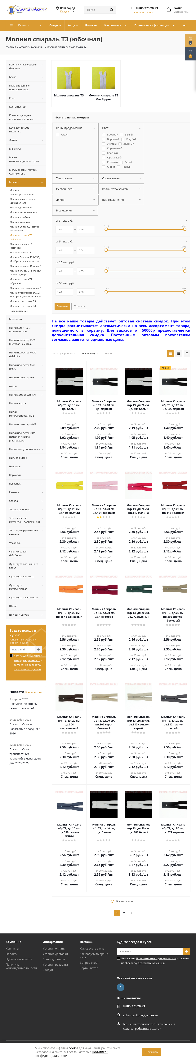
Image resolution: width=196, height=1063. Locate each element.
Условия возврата (55, 964)
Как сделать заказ (92, 948)
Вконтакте (120, 987)
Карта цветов (89, 968)
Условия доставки (55, 954)
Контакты (12, 948)
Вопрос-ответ (89, 962)
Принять (151, 1052)
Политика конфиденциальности (21, 966)
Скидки (48, 970)
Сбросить (79, 306)
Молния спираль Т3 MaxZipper (103, 97)
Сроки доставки (54, 959)
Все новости (33, 692)
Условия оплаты (54, 948)
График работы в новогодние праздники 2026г (25, 728)
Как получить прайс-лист (94, 955)
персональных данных (27, 669)
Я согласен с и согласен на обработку (28, 662)
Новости (12, 954)
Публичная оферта (19, 959)
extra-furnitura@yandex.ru (140, 1015)
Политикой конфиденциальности (156, 958)
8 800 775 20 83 (147, 8)
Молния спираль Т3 (69, 95)
